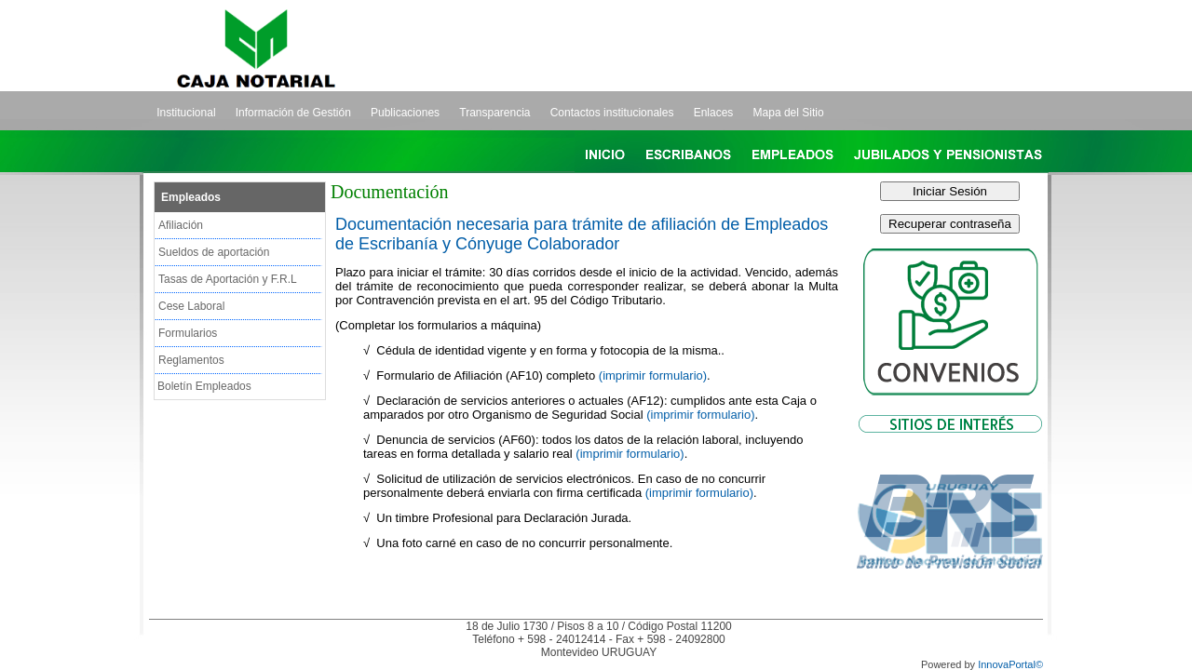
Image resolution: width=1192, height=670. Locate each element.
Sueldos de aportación (213, 252)
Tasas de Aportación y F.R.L (227, 279)
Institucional (185, 112)
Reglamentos (191, 360)
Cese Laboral (191, 306)
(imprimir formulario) (653, 375)
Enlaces (714, 112)
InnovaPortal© (1010, 664)
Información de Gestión (293, 112)
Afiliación (180, 225)
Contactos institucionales (612, 112)
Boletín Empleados (204, 386)
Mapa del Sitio (788, 112)
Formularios (187, 333)
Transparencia (494, 112)
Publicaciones (405, 112)
